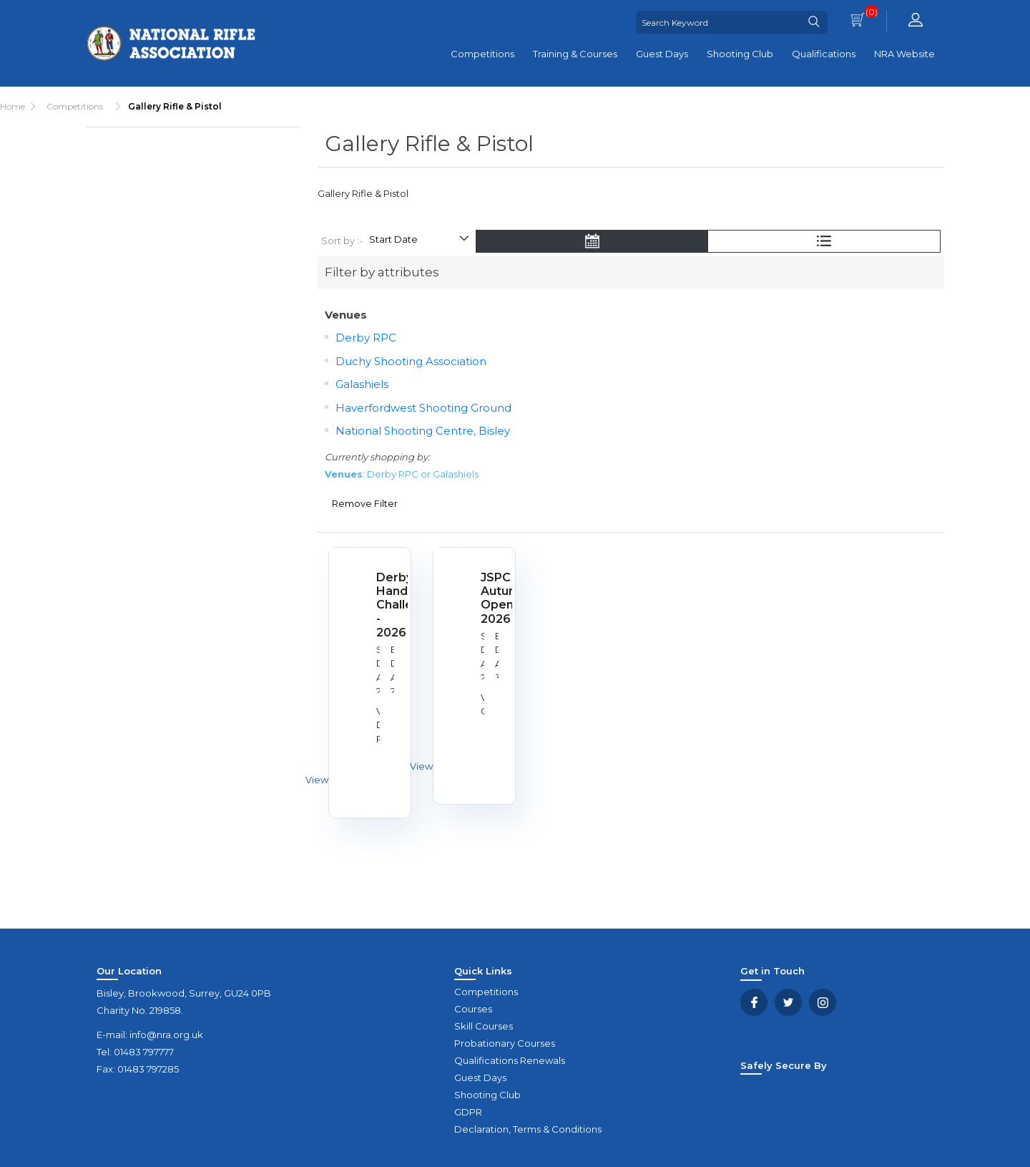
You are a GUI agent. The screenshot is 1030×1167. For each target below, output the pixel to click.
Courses (473, 1009)
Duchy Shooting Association (410, 361)
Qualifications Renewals (509, 1060)
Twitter (788, 1002)
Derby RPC (365, 337)
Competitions (482, 53)
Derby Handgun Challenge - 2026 (386, 605)
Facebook (753, 1002)
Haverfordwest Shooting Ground (423, 408)
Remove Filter (365, 503)
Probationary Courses (504, 1043)
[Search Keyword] (718, 22)
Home (12, 106)
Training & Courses (575, 53)
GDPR (468, 1112)
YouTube (822, 1002)
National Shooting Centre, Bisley (422, 430)
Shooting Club (740, 53)
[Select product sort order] (418, 241)
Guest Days (662, 53)
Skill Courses (483, 1026)
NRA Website (904, 53)
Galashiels (361, 384)
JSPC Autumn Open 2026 (491, 598)
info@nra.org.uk (166, 1034)
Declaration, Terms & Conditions (528, 1129)
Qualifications (823, 53)
